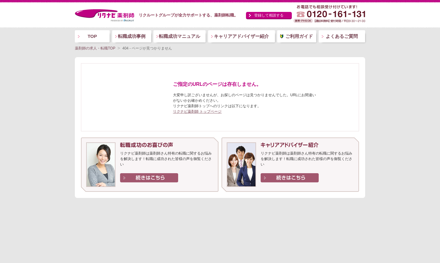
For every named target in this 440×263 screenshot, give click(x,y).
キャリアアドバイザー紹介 (241, 36)
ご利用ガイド (299, 36)
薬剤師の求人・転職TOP (95, 48)
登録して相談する (269, 15)
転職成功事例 (131, 36)
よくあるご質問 (342, 36)
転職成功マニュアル (179, 36)
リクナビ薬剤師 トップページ (197, 111)
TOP (92, 36)
